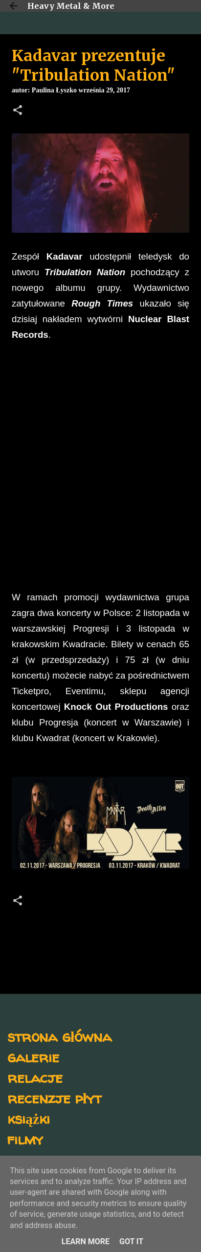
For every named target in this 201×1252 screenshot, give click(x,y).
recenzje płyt (54, 1098)
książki (28, 1118)
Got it (131, 1241)
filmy (25, 1139)
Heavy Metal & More (70, 6)
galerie (33, 1057)
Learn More (86, 1241)
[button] (17, 111)
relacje (35, 1077)
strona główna (59, 1036)
